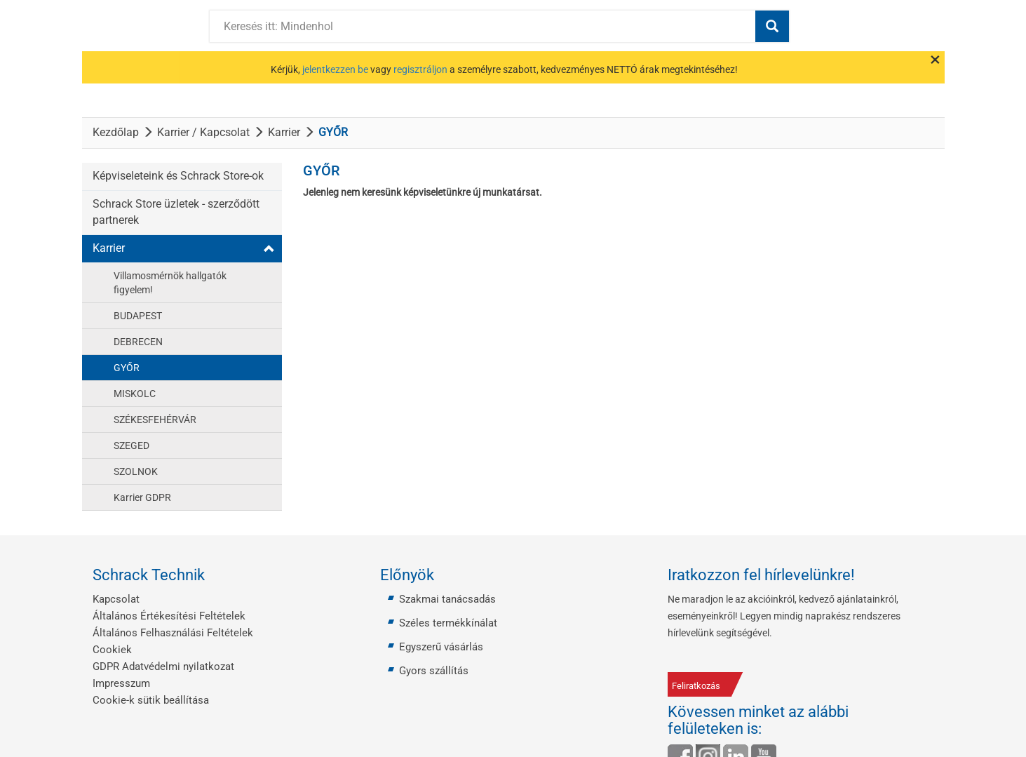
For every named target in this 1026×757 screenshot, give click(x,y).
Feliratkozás (696, 686)
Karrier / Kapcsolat (203, 132)
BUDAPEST (138, 315)
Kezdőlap (116, 132)
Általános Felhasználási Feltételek (173, 633)
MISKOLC (135, 393)
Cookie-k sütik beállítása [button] (151, 700)
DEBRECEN (138, 341)
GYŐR (127, 367)
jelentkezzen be (335, 69)
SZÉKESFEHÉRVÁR (155, 419)
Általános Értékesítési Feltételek (169, 616)
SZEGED (131, 445)
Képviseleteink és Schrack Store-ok (178, 175)
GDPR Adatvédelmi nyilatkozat (163, 666)
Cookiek (112, 649)
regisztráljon (420, 69)
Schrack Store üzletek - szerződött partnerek (176, 212)
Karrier (284, 132)
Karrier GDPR (142, 497)
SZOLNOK (136, 471)
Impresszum (121, 683)
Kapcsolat (116, 599)
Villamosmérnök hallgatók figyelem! (170, 282)
